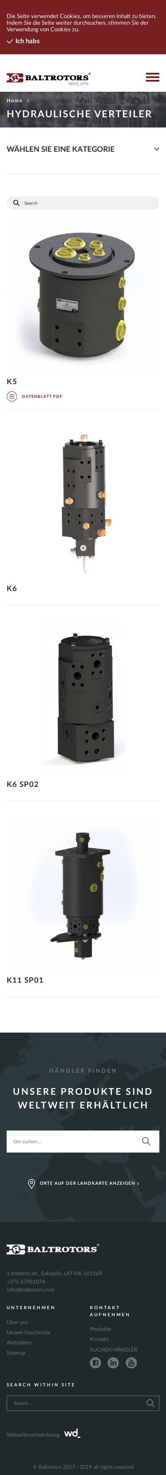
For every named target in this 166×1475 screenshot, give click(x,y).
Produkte (100, 1329)
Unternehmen (31, 1308)
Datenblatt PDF (34, 396)
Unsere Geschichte (28, 1332)
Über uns (17, 1322)
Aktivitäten (19, 1342)
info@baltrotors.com (30, 1289)
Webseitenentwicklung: (44, 1435)
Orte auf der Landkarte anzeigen (83, 1184)
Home (18, 100)
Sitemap (16, 1352)
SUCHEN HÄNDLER (114, 1349)
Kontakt (99, 1339)
